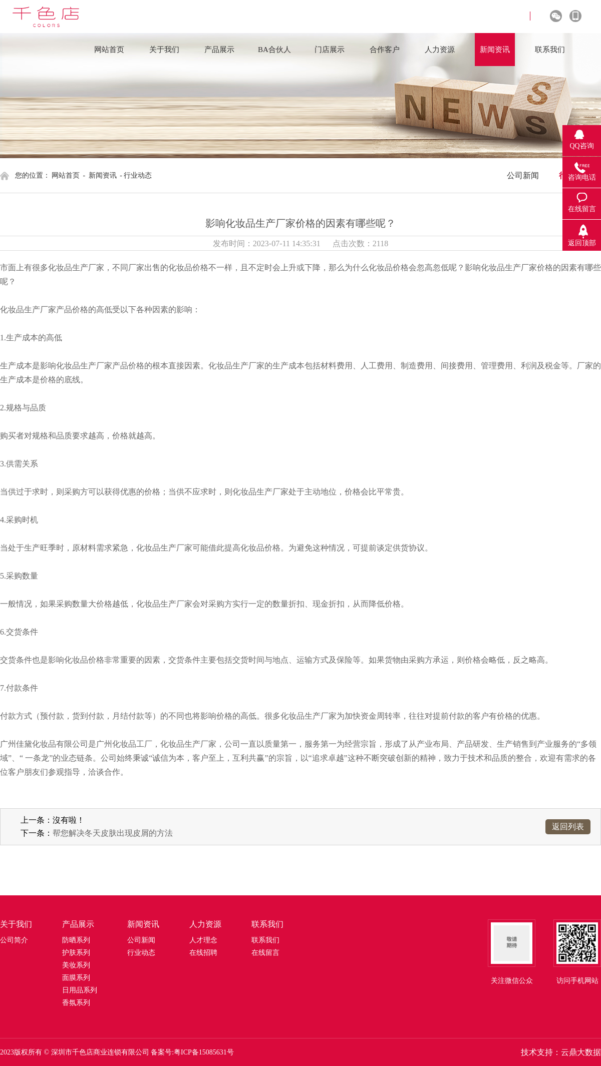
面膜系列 (76, 977)
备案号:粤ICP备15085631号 (192, 1052)
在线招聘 (203, 952)
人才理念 (203, 940)
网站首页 (66, 175)
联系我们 (265, 940)
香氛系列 (76, 1002)
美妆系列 (76, 965)
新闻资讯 (103, 175)
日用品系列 (79, 990)
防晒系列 (76, 940)
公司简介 (14, 940)
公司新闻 (523, 175)
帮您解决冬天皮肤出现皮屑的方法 (113, 833)
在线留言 (265, 952)
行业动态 (141, 952)
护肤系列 (76, 952)
